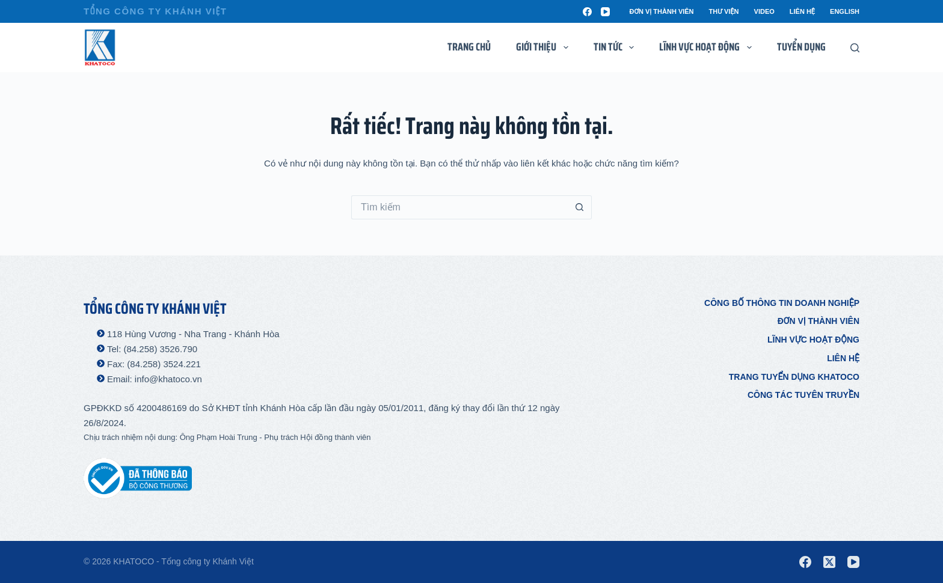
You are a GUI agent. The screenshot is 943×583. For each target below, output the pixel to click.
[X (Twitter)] (829, 562)
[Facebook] (587, 11)
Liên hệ (802, 11)
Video (764, 11)
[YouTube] (605, 11)
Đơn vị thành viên (661, 11)
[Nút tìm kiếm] (580, 207)
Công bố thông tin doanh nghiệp (781, 303)
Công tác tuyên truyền (803, 395)
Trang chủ (469, 46)
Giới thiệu (544, 46)
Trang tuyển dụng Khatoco (794, 377)
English (844, 11)
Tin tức (616, 46)
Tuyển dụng (801, 46)
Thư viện (724, 11)
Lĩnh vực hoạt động (813, 339)
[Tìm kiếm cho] (459, 207)
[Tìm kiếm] (854, 47)
